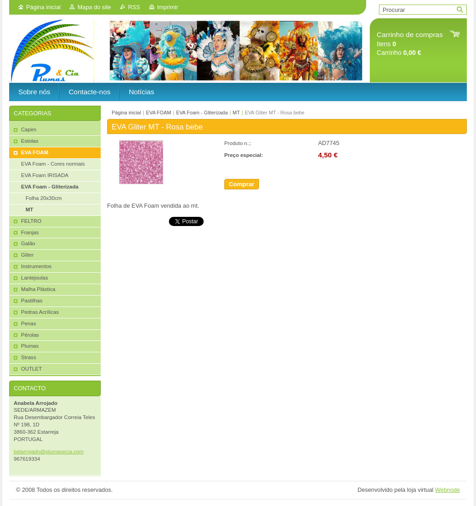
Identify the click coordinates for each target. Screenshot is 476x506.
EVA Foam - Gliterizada (202, 112)
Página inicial (43, 7)
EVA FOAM (158, 112)
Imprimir (167, 7)
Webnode (447, 489)
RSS (134, 7)
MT (236, 112)
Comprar (241, 184)
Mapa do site (94, 7)
